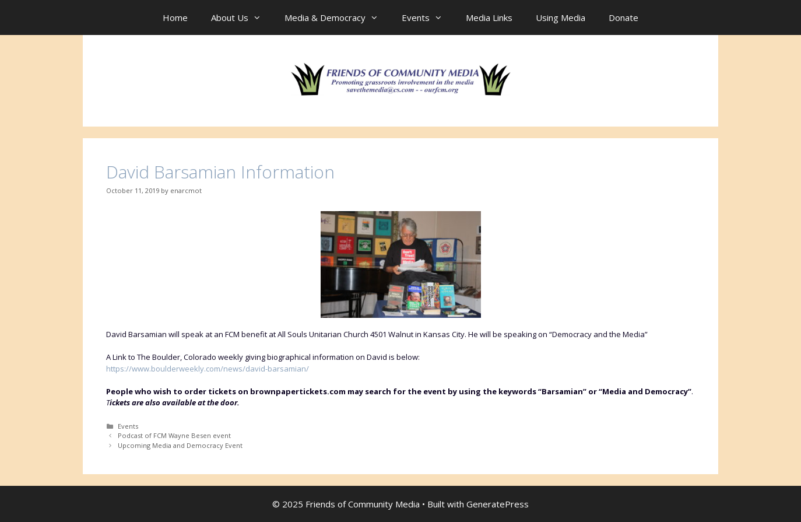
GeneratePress (497, 504)
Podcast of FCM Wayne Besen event (174, 435)
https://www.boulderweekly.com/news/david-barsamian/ (207, 368)
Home (175, 17)
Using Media (560, 17)
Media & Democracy (337, 17)
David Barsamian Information (220, 172)
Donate (623, 17)
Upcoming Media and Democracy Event (180, 445)
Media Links (489, 17)
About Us (242, 17)
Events (428, 17)
